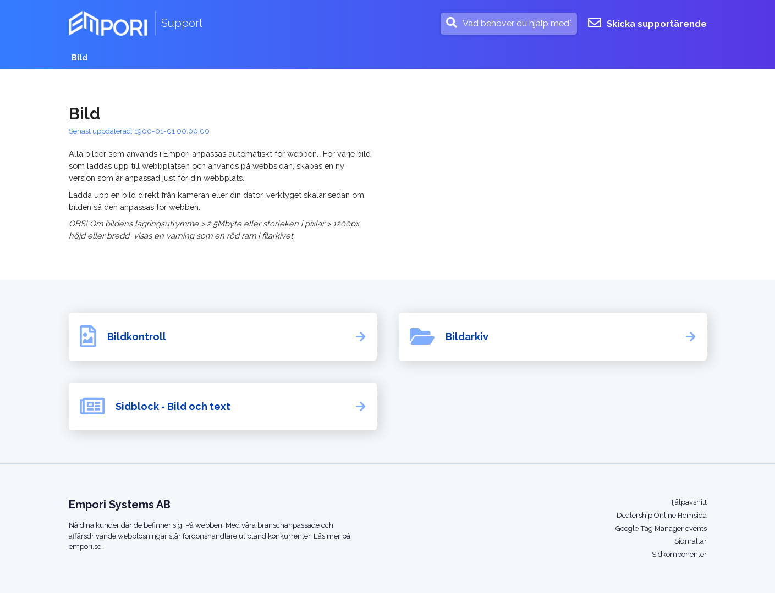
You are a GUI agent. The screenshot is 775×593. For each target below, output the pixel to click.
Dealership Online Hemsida (662, 515)
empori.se (85, 546)
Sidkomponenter (679, 554)
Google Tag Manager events (661, 528)
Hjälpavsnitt (687, 502)
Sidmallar (690, 541)
